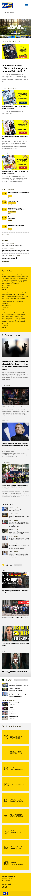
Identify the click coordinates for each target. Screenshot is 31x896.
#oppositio (5, 303)
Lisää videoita (17, 565)
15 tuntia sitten (5, 307)
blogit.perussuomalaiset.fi (20, 680)
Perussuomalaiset (7, 5)
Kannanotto (12, 248)
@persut (4, 289)
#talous (17, 300)
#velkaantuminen (19, 301)
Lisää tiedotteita (5, 261)
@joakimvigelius (14, 320)
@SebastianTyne (15, 283)
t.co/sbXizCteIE (6, 323)
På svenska (6, 16)
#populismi (25, 320)
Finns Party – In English (9, 12)
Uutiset (15, 62)
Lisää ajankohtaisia (22, 42)
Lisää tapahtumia (5, 234)
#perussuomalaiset (7, 301)
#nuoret (23, 321)
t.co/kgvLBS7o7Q (6, 305)
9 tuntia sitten (5, 287)
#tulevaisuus (18, 321)
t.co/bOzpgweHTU (7, 285)
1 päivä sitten (5, 325)
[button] (27, 5)
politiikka (9, 358)
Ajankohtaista (10, 62)
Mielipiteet (12, 243)
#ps (13, 301)
